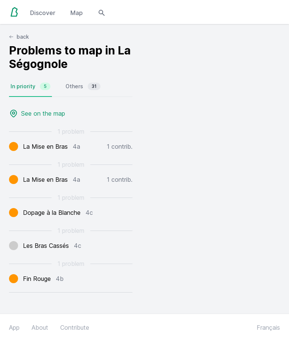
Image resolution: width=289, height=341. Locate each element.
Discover (42, 13)
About (40, 327)
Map (76, 13)
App (14, 327)
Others (82, 86)
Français (268, 327)
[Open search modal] (101, 12)
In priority (30, 86)
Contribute (74, 327)
